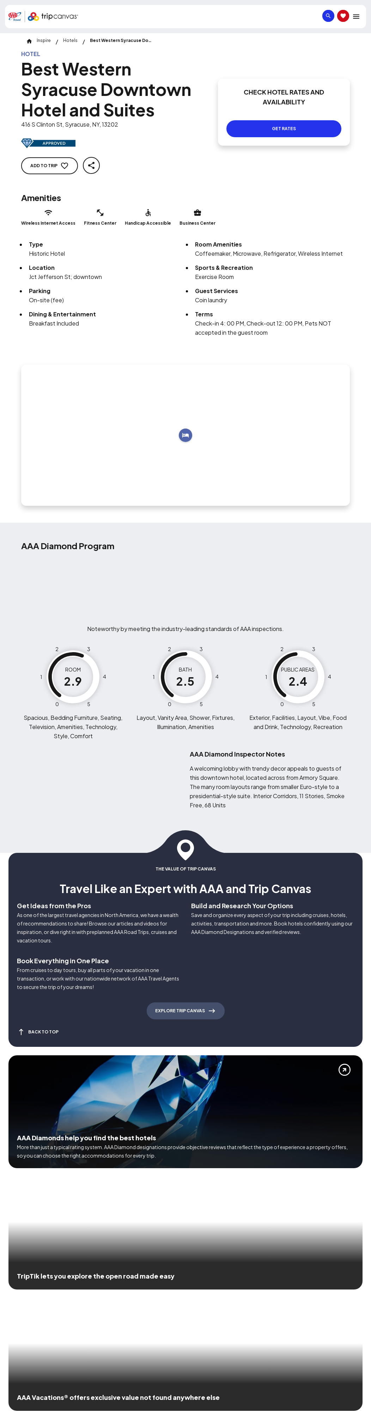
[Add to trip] (185, 435)
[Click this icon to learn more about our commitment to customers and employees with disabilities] (19, 1292)
